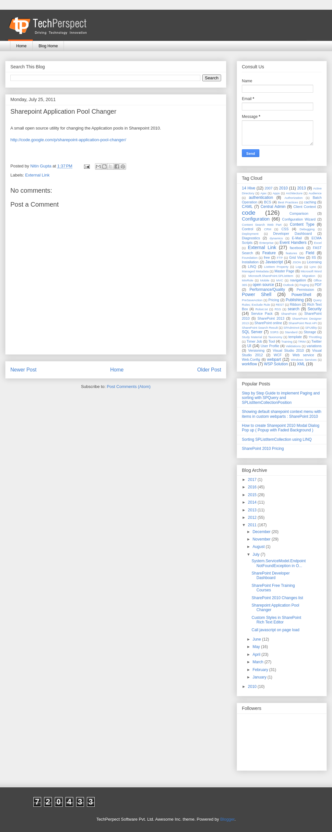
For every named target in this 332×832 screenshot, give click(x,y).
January (260, 677)
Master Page (284, 271)
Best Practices (288, 202)
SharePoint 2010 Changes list (277, 598)
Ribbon (295, 304)
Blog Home (48, 46)
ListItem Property (276, 266)
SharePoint (288, 313)
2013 (301, 188)
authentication (261, 197)
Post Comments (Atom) (128, 386)
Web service (303, 355)
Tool (271, 341)
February (261, 669)
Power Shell (256, 294)
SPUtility (311, 327)
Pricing (273, 300)
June (257, 639)
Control (247, 229)
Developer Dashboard (292, 233)
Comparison (299, 213)
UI (249, 346)
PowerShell (301, 294)
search (293, 309)
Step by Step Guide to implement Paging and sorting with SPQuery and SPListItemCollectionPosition (281, 398)
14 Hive (248, 188)
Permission (305, 289)
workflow (249, 364)
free (267, 257)
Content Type (302, 224)
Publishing (294, 300)
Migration (308, 276)
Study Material (252, 337)
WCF (278, 355)
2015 (253, 495)
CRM (267, 229)
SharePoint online (268, 323)
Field (310, 253)
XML (301, 364)
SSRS (274, 332)
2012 (253, 517)
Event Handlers (293, 242)
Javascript (274, 262)
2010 (283, 188)
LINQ (252, 266)
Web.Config (251, 359)
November (262, 539)
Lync (313, 266)
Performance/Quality (267, 289)
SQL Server (252, 332)
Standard (291, 332)
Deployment (250, 233)
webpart (274, 359)
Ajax (263, 193)
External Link (37, 175)
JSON (296, 262)
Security (315, 309)
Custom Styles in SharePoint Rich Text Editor (276, 619)
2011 (253, 525)
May (257, 646)
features (291, 253)
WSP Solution (276, 364)
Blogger (227, 819)
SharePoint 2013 (270, 318)
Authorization (293, 197)
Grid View (297, 257)
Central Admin (273, 206)
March (259, 662)
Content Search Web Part (261, 224)
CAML (247, 206)
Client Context (304, 207)
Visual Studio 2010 (288, 350)
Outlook (288, 285)
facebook (297, 248)
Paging (304, 285)
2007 (268, 188)
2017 (253, 479)
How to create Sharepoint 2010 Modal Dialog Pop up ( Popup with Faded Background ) (280, 427)
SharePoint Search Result (260, 327)
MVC (279, 280)
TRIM (301, 341)
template (295, 337)
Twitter (316, 341)
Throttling (315, 337)
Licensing (314, 262)
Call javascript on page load (275, 630)
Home (21, 46)
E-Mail (297, 238)
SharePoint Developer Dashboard (271, 575)
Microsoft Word (311, 271)
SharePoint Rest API (303, 323)
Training (286, 341)
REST (280, 304)
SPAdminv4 (291, 327)
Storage (310, 332)
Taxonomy (275, 337)
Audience (315, 193)
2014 (253, 502)
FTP (280, 257)
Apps (276, 193)
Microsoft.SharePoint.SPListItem (270, 276)
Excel (318, 243)
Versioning (256, 350)
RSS (278, 309)
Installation (250, 262)
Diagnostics (251, 238)
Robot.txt (261, 309)
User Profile (270, 346)
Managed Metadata (255, 271)
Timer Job (254, 341)
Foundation (249, 257)
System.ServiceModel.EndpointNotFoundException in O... (279, 563)
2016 (253, 487)
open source (263, 284)
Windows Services (304, 359)
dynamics (276, 238)
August (259, 546)
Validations (293, 346)
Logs (299, 266)
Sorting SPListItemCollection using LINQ (277, 439)
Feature (269, 253)
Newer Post (23, 369)
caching (310, 202)
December (262, 532)
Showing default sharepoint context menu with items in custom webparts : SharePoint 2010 (281, 413)
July (257, 554)
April (257, 654)
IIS (314, 257)
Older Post (209, 369)
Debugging (307, 229)
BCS (267, 202)
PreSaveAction (252, 300)
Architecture (294, 193)
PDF (318, 285)
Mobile (264, 280)
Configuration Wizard (298, 219)
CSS (285, 229)
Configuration (256, 219)
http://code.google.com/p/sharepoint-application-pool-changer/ (68, 139)
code (248, 212)
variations (314, 346)
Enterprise (266, 243)
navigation (298, 280)
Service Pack (262, 313)
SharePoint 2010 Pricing (263, 448)
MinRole (247, 280)
